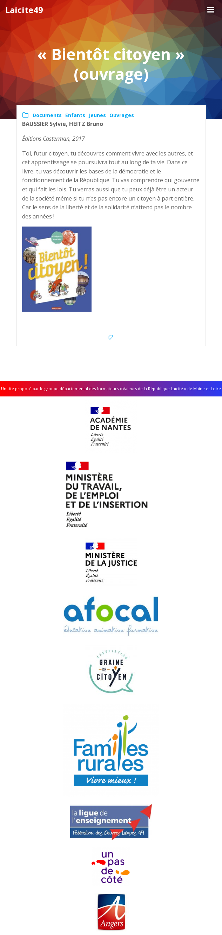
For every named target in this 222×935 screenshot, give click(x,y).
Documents (47, 115)
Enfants (75, 115)
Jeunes (97, 115)
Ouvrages (121, 115)
